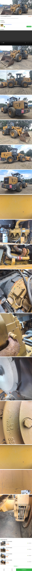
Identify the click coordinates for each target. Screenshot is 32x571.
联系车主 (24, 569)
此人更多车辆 (29, 26)
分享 (12, 570)
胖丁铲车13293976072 (8, 24)
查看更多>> (16, 566)
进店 (4, 570)
